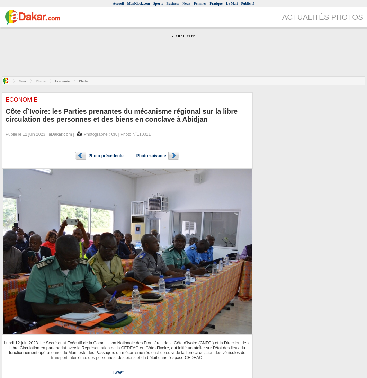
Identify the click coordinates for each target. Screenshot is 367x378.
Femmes (200, 4)
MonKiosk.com (138, 4)
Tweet (118, 372)
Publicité (247, 4)
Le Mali (232, 4)
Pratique (216, 4)
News (186, 4)
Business (173, 4)
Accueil (118, 4)
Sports (158, 4)
